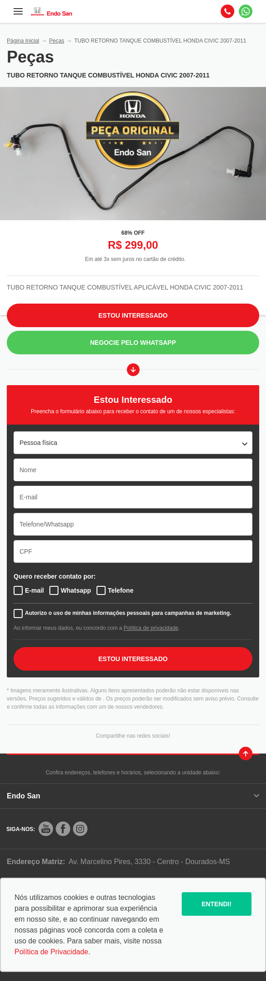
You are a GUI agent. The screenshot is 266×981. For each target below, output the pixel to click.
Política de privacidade (151, 628)
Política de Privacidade (51, 952)
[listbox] (133, 442)
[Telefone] (227, 11)
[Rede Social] (45, 828)
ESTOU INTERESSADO (133, 658)
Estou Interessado (133, 315)
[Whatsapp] (245, 11)
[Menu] (18, 11)
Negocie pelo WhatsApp (133, 342)
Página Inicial (23, 41)
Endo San (133, 796)
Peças (56, 41)
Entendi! (217, 904)
